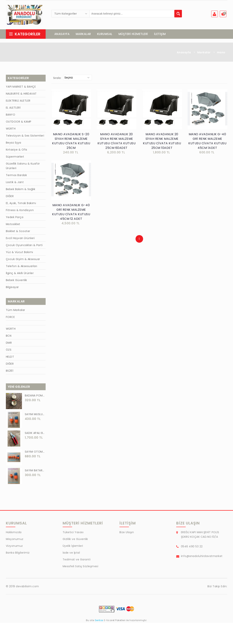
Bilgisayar (12, 287)
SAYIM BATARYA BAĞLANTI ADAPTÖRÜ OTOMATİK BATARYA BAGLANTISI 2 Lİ (35, 471)
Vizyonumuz (14, 546)
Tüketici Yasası (73, 532)
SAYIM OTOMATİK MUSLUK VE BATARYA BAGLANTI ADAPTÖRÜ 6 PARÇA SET (35, 452)
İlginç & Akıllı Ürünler (20, 273)
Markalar (204, 53)
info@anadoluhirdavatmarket (202, 556)
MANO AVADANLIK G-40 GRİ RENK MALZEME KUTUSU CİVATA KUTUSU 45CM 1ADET (207, 141)
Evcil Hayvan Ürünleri (20, 238)
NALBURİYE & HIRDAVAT (21, 94)
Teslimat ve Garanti (77, 560)
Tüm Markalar (15, 310)
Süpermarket (15, 157)
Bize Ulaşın (126, 532)
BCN (9, 336)
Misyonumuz (14, 539)
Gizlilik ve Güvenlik (75, 539)
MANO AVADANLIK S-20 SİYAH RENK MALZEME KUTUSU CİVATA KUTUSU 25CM (71, 141)
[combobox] (70, 13)
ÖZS (9, 350)
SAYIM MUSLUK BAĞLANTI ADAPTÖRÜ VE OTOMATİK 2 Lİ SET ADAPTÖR (35, 414)
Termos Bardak (16, 175)
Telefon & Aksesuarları (21, 266)
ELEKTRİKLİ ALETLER (18, 101)
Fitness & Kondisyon (20, 210)
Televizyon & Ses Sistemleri (25, 136)
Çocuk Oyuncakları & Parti (24, 245)
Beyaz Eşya (13, 143)
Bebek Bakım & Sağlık (20, 189)
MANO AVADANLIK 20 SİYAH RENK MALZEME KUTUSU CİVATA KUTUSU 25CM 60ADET (116, 141)
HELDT (10, 357)
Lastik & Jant (15, 182)
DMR (9, 343)
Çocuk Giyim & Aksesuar (23, 259)
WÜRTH (11, 129)
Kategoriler (25, 34)
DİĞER (10, 196)
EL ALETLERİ (13, 108)
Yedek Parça (14, 217)
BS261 (9, 371)
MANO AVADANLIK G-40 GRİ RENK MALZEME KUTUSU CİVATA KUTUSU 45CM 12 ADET (71, 212)
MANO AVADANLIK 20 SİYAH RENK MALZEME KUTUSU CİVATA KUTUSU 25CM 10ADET (162, 141)
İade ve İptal (71, 553)
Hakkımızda (14, 532)
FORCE (10, 317)
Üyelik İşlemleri (73, 546)
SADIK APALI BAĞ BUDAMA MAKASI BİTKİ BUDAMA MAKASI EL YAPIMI (35, 433)
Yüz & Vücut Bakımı (19, 252)
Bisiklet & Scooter (18, 231)
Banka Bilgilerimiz (18, 553)
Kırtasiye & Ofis (16, 150)
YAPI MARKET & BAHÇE (21, 87)
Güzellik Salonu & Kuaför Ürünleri (23, 166)
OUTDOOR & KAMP (18, 122)
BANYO (10, 115)
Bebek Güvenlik (16, 280)
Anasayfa (184, 53)
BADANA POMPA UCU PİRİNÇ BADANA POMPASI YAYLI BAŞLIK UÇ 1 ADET (35, 396)
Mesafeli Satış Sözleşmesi (80, 567)
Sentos (99, 620)
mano (221, 53)
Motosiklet (13, 224)
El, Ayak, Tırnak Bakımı (21, 203)
